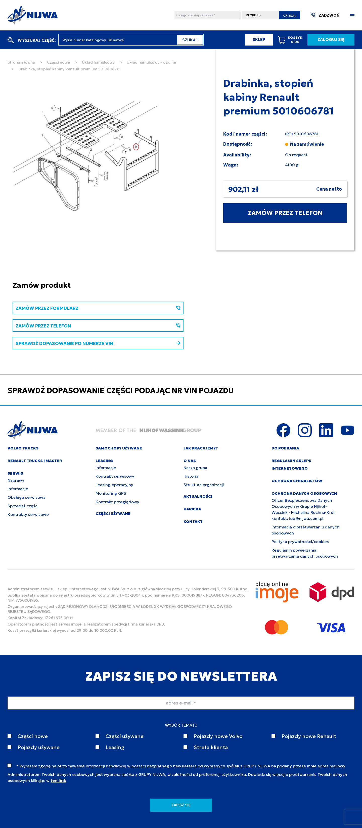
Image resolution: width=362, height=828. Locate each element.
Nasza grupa (195, 467)
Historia (191, 476)
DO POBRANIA (285, 448)
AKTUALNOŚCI (198, 496)
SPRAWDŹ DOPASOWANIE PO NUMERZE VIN (98, 343)
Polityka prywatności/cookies (300, 541)
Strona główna (21, 62)
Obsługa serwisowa (27, 497)
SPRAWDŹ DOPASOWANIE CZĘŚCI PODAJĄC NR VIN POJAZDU (121, 390)
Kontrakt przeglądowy (117, 501)
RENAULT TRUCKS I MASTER (35, 460)
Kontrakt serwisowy (115, 476)
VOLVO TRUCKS (23, 448)
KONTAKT (193, 521)
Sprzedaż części (23, 505)
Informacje (18, 488)
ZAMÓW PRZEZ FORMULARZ (98, 308)
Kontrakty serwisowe (28, 514)
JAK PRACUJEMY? (201, 448)
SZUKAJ (289, 16)
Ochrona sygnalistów (297, 480)
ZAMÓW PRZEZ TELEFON (285, 213)
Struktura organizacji (204, 484)
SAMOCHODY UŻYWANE (119, 448)
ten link (58, 780)
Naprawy (16, 480)
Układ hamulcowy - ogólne (151, 62)
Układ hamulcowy (98, 62)
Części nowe (58, 62)
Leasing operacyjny (114, 484)
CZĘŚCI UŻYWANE (113, 513)
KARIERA (192, 509)
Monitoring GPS (111, 493)
